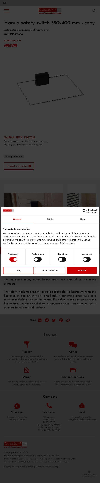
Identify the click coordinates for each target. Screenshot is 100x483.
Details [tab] (50, 219)
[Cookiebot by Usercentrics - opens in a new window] (85, 211)
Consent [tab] (17, 219)
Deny (18, 270)
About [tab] (83, 219)
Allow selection (50, 270)
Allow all (81, 270)
